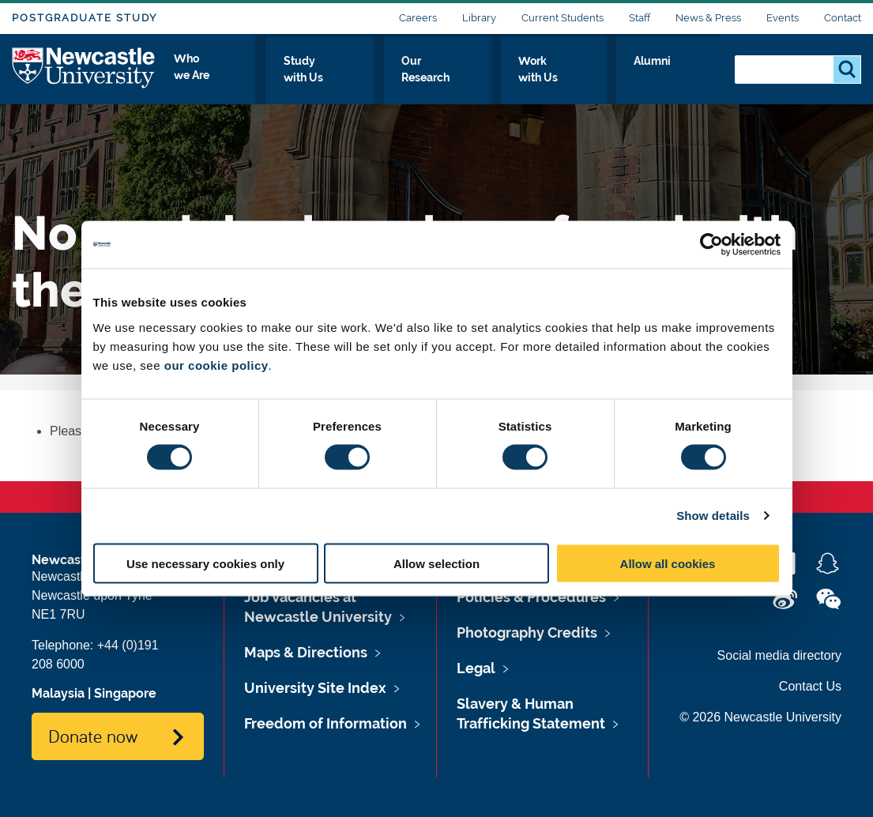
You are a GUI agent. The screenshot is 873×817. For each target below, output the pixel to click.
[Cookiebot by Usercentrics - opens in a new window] (711, 245)
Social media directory (779, 655)
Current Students (562, 18)
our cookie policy (216, 364)
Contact (842, 18)
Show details (713, 515)
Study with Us (383, 76)
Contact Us (810, 686)
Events (782, 18)
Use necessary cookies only (205, 563)
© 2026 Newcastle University (760, 717)
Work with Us (600, 76)
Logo (84, 73)
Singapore (125, 693)
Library (479, 18)
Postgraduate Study (84, 18)
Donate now (92, 735)
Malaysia (58, 693)
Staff (639, 18)
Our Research (491, 76)
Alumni (687, 76)
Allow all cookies (668, 563)
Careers (418, 18)
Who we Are (277, 76)
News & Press (708, 18)
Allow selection (436, 563)
